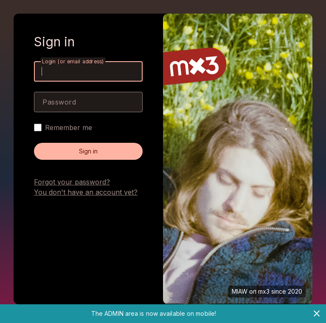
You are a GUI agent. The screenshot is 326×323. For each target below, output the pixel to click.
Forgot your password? (72, 182)
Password (59, 102)
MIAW (239, 291)
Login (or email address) (73, 61)
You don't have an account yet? (86, 192)
